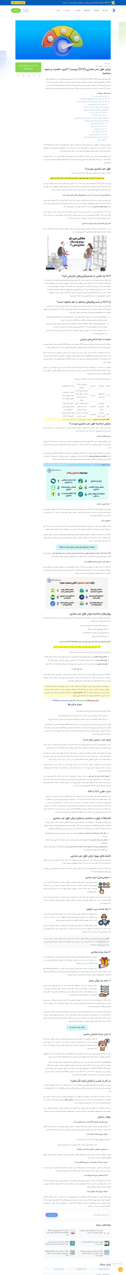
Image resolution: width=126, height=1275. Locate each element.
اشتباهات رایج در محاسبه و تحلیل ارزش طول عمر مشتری (90, 118)
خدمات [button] (67, 10)
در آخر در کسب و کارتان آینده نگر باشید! (95, 137)
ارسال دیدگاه (51, 1215)
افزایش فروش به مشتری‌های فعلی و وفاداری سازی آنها (84, 465)
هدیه (44, 960)
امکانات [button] (77, 10)
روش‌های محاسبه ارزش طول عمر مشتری (95, 110)
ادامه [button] (58, 10)
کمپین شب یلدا (84, 960)
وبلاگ (105, 66)
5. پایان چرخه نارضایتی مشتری (97, 134)
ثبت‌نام (16, 10)
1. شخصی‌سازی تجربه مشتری (97, 124)
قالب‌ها (105, 10)
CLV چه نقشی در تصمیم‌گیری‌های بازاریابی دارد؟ (93, 99)
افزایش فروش (99, 66)
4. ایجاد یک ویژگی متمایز (98, 132)
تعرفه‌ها (96, 10)
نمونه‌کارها (87, 10)
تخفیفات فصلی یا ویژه (96, 971)
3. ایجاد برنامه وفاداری (99, 129)
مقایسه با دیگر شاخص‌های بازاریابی (96, 104)
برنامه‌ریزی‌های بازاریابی (94, 195)
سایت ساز (100, 1015)
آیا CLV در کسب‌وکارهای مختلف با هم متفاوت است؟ (91, 101)
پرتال (109, 66)
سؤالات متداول (101, 140)
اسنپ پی (94, 992)
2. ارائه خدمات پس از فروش (97, 126)
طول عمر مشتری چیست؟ (99, 96)
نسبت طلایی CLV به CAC (98, 115)
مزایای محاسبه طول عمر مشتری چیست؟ (95, 107)
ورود (26, 10)
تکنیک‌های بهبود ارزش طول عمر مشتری (95, 121)
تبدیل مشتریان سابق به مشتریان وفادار (63, 759)
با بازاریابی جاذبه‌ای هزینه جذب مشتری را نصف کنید (78, 419)
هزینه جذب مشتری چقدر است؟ (97, 113)
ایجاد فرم (97, 900)
